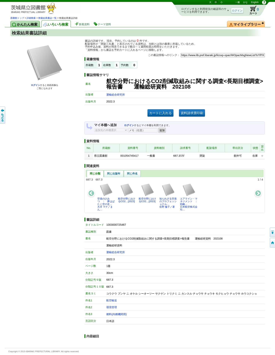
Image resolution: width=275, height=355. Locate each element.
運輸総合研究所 (115, 94)
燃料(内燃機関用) (116, 314)
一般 (237, 2)
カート (252, 10)
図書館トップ (17, 18)
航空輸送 (111, 300)
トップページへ (272, 242)
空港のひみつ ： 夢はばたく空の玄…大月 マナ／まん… (106, 197)
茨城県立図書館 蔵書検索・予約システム (50, 8)
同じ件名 (132, 173)
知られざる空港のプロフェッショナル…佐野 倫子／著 (168, 195)
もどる (3, 115)
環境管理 (111, 307)
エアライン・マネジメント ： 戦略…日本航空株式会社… (189, 197)
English (254, 2)
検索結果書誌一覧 (47, 18)
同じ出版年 (113, 173)
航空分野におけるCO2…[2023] (126, 193)
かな (245, 2)
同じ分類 (95, 173)
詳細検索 (31, 18)
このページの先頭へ (272, 232)
